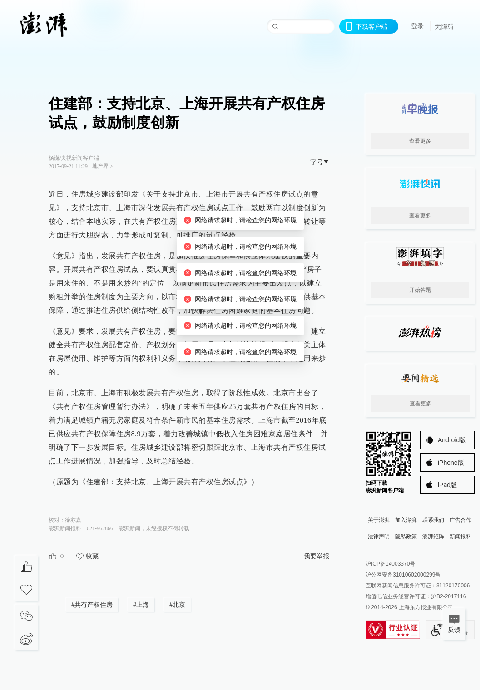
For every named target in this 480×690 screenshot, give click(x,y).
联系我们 (433, 520)
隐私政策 (406, 536)
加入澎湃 (406, 520)
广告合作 (460, 520)
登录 (417, 26)
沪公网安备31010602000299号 (403, 575)
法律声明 (379, 536)
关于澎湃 (379, 520)
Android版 (452, 440)
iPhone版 (451, 462)
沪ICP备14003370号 (390, 564)
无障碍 (444, 26)
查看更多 (420, 141)
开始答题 (420, 290)
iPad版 (447, 484)
